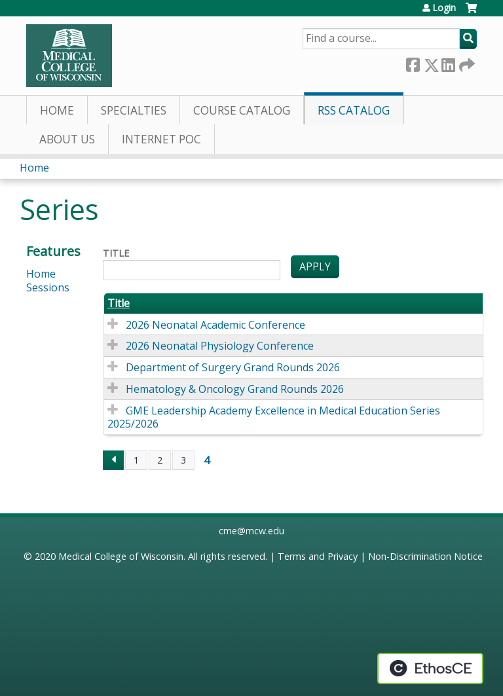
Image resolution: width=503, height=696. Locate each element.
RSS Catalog (354, 110)
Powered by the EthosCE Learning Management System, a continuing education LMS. (430, 668)
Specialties (133, 110)
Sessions (47, 287)
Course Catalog (241, 110)
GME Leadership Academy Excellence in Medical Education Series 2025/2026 (273, 417)
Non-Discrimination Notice (425, 556)
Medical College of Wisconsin (120, 556)
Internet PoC (161, 139)
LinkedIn (448, 62)
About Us (67, 139)
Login (444, 7)
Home (57, 110)
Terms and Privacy (318, 556)
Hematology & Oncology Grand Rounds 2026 (235, 389)
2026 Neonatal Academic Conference (215, 325)
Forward (465, 62)
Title (116, 253)
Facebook (412, 62)
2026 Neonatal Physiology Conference (220, 346)
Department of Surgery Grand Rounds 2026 (233, 367)
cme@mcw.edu (251, 530)
